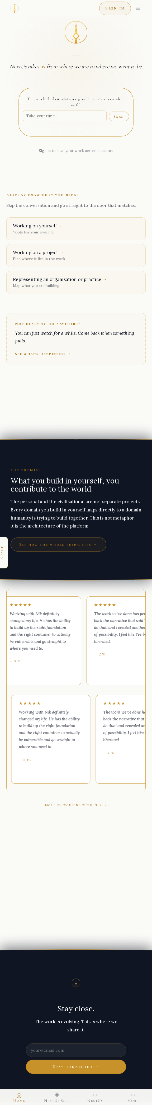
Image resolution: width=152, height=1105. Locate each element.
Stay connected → (76, 1066)
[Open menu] (137, 8)
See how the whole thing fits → (58, 544)
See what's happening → (43, 353)
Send (119, 116)
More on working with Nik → (76, 805)
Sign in (115, 8)
